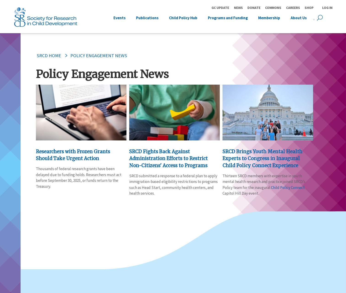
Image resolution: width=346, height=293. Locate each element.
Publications (147, 17)
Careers (293, 7)
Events (119, 17)
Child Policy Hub (183, 17)
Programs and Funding (228, 17)
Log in (327, 7)
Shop (309, 7)
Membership (269, 17)
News (238, 7)
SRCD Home (49, 56)
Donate (253, 7)
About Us (299, 17)
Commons (273, 7)
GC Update (220, 7)
